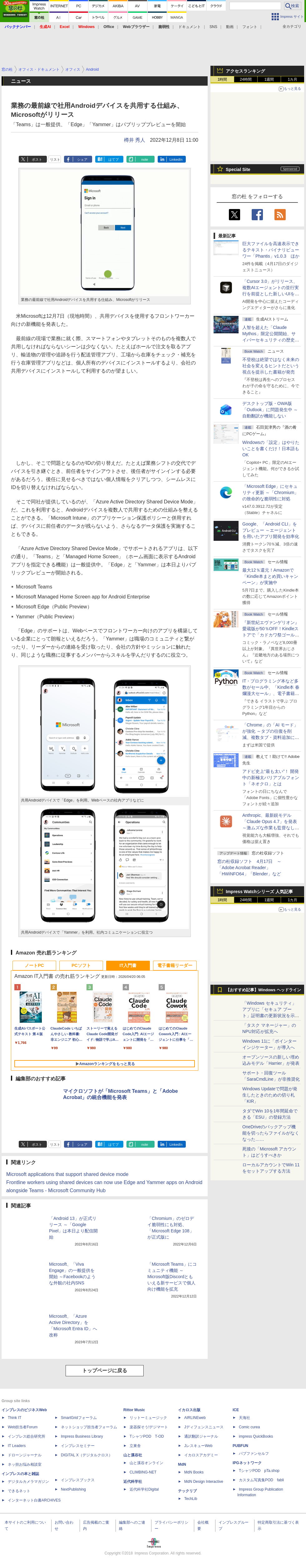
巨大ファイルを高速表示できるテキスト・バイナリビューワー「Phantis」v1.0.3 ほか (270, 250)
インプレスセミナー (78, 1446)
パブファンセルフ (254, 1453)
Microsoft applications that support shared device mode (67, 1174)
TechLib (190, 1499)
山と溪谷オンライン (146, 1463)
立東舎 (135, 1446)
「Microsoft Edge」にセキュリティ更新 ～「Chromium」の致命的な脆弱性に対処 (270, 492)
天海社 (244, 1418)
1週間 (269, 79)
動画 (230, 27)
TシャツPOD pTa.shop (259, 1470)
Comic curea (249, 1427)
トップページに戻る (104, 1370)
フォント (249, 27)
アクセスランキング (245, 71)
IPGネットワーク (247, 1463)
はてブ (113, 159)
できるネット (19, 1491)
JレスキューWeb (198, 1446)
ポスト (37, 159)
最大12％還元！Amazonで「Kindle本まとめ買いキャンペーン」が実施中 (270, 576)
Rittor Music (134, 1410)
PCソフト (81, 965)
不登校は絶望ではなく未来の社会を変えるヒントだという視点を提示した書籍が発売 (270, 365)
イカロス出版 (189, 1410)
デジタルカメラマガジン (28, 1481)
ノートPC (34, 965)
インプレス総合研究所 (26, 1436)
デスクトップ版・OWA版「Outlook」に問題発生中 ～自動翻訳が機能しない (270, 409)
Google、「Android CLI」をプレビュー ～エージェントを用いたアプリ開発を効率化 (270, 530)
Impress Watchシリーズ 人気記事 (259, 891)
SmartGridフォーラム (79, 1418)
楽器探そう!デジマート (149, 1427)
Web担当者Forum (22, 1427)
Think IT (14, 1418)
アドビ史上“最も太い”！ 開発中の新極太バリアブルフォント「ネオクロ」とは (270, 777)
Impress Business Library (82, 1436)
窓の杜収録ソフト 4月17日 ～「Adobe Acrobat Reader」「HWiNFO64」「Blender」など (249, 867)
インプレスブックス (78, 1480)
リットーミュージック (148, 1418)
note (144, 159)
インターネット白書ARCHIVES (34, 1500)
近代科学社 (132, 1481)
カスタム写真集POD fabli (261, 1480)
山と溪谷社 (132, 1455)
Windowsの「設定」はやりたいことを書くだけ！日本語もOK (270, 448)
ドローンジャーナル (25, 1455)
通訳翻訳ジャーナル (201, 1436)
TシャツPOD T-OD (147, 1436)
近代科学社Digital (144, 1489)
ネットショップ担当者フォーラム (89, 1427)
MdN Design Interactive (203, 1481)
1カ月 (293, 79)
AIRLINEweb (195, 1418)
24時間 (245, 79)
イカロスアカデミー (201, 1455)
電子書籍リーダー (174, 965)
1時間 (222, 79)
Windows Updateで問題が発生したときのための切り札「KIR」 (269, 1095)
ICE (236, 1410)
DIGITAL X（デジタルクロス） (86, 1455)
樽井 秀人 (134, 140)
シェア (82, 159)
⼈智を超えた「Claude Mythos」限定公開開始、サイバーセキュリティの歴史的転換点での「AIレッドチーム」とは (270, 340)
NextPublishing (73, 1489)
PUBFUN (240, 1446)
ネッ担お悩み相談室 (25, 1464)
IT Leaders (17, 1446)
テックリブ (187, 1491)
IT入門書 (128, 965)
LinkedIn (176, 159)
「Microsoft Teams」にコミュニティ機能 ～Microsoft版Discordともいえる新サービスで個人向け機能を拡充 (172, 1277)
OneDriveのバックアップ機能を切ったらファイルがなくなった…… (270, 1133)
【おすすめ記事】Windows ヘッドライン (263, 990)
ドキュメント (189, 27)
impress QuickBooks (256, 1436)
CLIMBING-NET (143, 1472)
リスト (55, 159)
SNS (213, 27)
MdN (182, 1464)
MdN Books (194, 1472)
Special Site (238, 169)
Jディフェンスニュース (204, 1427)
